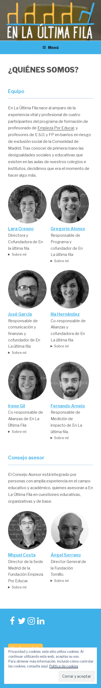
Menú (50, 47)
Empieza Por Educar (55, 128)
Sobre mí (19, 254)
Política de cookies (63, 666)
